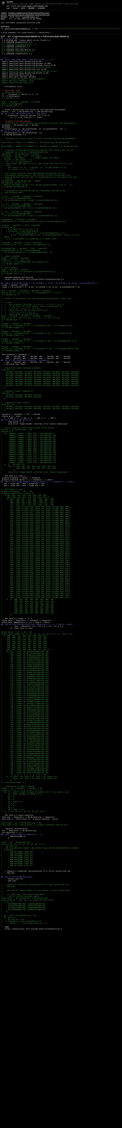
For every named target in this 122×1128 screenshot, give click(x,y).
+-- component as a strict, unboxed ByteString (24, 182)
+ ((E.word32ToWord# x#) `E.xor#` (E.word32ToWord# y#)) (29, 259)
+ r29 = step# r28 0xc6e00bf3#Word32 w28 (24, 852)
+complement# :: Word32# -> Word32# (18, 264)
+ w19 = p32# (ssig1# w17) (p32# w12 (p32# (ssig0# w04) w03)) (35, 619)
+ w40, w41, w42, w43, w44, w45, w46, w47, (24, 780)
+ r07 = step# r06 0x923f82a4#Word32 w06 (24, 801)
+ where (5, 285)
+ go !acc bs (7, 1109)
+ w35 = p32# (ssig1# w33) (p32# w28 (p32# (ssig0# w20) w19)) (35, 656)
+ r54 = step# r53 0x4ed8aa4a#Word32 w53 (24, 910)
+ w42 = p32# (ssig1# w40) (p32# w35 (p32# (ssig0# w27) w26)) (35, 672)
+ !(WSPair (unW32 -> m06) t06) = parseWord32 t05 (28, 537)
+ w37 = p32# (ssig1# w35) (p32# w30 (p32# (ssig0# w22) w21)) (35, 661)
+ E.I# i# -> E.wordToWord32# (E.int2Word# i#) (24, 315)
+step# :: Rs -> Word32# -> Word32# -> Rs (21, 952)
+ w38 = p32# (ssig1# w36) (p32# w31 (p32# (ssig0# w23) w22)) (35, 663)
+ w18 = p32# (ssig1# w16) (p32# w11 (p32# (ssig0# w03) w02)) (35, 616)
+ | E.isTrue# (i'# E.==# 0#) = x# (19, 276)
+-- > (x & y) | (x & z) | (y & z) (20, 371)
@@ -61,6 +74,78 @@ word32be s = (17, 157)
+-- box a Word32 (9, 322)
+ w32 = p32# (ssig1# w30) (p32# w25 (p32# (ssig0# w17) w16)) (35, 649)
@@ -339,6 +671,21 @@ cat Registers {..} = (22, 1008)
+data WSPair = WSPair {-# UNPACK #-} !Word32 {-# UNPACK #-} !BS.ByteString (39, 175)
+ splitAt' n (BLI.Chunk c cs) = (17, 192)
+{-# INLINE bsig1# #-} (12, 404)
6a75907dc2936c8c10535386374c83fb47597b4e (29, 17)
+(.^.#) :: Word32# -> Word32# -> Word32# (21, 255)
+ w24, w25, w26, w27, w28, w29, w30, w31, (24, 775)
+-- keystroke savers (11, 110)
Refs (23, 9)
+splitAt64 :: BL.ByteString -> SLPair (20, 185)
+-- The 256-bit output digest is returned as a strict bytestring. (35, 1076)
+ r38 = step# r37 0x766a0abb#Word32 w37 (24, 873)
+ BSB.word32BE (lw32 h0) (17, 1029)
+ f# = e (7, 966)
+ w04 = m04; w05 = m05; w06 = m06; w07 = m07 (27, 605)
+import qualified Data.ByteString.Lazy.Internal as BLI (29, 84)
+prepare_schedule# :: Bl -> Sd (16, 593)
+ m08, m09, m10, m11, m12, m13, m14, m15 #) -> (27, 600)
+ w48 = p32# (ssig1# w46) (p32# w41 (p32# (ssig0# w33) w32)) (35, 686)
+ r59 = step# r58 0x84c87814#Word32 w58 (24, 922)
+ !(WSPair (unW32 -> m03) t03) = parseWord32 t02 (28, 530)
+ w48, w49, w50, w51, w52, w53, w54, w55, (24, 782)
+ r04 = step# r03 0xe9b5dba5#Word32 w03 (24, 794)
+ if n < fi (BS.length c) (16, 194)
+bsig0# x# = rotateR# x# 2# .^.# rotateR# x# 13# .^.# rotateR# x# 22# (36, 392)
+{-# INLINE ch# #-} (11, 355)
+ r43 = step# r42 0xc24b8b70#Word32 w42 (24, 885)
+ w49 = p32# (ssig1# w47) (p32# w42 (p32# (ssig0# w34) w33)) (35, 689)
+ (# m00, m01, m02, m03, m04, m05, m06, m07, (24, 598)
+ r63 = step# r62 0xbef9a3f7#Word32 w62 (24, 931)
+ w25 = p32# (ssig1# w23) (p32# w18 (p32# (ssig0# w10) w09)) (35, 633)
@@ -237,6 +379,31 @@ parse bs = (17, 507)
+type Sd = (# (7, 446)
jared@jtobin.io (30, 19)
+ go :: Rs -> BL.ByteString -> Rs (18, 1106)
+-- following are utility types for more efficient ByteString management (38, 166)
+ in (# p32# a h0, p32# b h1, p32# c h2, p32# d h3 (29, 938)
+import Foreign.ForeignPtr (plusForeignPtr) (23, 94)
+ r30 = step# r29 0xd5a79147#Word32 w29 (24, 854)
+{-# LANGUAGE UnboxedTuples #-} (17, 61)
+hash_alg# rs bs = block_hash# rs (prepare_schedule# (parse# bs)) (34, 997)
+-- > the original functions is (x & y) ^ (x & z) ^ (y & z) (32, 367)
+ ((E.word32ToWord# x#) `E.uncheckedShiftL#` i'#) (33, 280)
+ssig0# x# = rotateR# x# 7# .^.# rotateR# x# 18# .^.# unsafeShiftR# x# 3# (39, 411)
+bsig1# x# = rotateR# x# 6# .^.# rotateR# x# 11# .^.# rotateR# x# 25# (36, 402)
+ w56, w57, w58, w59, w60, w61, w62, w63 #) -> (27, 784)
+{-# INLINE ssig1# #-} (12, 423)
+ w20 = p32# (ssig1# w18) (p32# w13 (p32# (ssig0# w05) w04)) (35, 621)
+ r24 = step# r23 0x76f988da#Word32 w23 (24, 840)
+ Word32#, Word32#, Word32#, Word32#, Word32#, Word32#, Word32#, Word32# (40, 448)
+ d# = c (7, 971)
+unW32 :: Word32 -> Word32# (15, 311)
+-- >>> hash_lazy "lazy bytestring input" (23, 1081)
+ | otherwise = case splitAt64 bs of (21, 1113)
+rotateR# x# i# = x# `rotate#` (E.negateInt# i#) (26, 294)
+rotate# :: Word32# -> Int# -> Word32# (20, 271)
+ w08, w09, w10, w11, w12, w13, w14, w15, (24, 770)
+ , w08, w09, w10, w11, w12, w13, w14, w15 (27, 726)
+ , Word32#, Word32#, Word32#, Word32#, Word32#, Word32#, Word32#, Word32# (40, 451)
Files (15, 9)
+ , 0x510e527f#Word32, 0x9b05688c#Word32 (23, 1097)
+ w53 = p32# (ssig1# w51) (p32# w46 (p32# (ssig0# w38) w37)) (35, 698)
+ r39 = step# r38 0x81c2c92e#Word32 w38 (24, 875)
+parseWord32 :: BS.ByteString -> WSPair (21, 217)
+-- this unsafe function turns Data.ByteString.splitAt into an (33, 208)
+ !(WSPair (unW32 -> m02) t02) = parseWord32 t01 (28, 528)
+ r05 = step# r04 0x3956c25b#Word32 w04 (24, 796)
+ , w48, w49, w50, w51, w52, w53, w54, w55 (27, 738)
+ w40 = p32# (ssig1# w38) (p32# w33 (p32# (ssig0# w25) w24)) (35, 668)
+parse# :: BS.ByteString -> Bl (16, 518)
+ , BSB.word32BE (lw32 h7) (17, 1046)
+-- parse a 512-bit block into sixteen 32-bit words (27, 516)
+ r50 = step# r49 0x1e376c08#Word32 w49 (24, 901)
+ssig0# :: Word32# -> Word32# (16, 409)
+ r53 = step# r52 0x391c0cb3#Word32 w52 (24, 908)
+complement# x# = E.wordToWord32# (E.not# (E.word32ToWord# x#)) (33, 266)
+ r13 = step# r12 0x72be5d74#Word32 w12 (24, 815)
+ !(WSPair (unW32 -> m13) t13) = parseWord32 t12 (28, 553)
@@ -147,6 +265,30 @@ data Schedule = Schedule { (25, 434)
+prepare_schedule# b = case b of (17, 595)
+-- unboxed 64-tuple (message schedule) (21, 444)
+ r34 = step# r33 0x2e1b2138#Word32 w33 (24, 864)
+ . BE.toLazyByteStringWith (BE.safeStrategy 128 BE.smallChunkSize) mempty (40, 1025)
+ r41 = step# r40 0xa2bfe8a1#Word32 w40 (24, 880)
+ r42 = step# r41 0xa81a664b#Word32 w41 (24, 882)
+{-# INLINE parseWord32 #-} (15, 224)
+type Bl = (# (7, 488)
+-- (2, 362)
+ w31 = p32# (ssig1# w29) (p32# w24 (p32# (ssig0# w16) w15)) (35, 647)
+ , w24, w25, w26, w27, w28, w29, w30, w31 (27, 731)
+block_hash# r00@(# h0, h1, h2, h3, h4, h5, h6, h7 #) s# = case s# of (36, 766)
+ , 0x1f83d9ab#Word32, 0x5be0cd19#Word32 (23, 1099)
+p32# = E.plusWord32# (12, 124)
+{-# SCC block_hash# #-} (13, 945)
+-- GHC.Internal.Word (12, 231)
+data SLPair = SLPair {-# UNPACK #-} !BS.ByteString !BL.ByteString (35, 171)
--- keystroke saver (11, 108)
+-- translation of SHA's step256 (17, 950)
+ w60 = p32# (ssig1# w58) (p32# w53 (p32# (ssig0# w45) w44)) (35, 714)
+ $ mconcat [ (8, 1027)
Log (8, 9)
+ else (5, 199)
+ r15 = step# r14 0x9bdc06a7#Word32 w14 (24, 819)
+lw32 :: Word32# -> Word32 (14, 325)
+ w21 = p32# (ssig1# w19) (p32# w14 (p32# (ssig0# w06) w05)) (35, 623)
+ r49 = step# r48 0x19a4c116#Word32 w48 (24, 899)
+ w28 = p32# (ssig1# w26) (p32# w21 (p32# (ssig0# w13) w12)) (35, 640)
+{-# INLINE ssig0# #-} (12, 413)
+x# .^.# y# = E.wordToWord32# (16, 257)
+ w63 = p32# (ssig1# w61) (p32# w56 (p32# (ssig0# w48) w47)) (35, 721)
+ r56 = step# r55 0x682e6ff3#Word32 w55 (24, 915)
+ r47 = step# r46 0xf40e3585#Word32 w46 (24, 894)
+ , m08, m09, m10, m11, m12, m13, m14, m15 (28, 565)
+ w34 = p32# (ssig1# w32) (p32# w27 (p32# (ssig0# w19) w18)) (35, 654)
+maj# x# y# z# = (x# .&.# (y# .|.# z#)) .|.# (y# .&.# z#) (30, 383)
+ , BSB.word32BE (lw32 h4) (17, 1039)
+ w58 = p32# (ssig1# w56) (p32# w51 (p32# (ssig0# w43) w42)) (35, 710)
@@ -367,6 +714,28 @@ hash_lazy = (17, 1060)
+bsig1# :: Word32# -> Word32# (16, 399)
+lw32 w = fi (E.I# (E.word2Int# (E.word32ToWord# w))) (28, 327)
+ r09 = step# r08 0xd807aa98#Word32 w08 (24, 805)
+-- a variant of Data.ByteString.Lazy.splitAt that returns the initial (37, 180)
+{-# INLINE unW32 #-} (12, 318)
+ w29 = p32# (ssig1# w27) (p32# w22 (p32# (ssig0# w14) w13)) (35, 642)
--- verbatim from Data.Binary (16, 145)
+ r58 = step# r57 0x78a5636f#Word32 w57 (24, 920)
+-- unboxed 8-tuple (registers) (17, 472)
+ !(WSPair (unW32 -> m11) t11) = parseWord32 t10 (28, 549)
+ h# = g (7, 962)
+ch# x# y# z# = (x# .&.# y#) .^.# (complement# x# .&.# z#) (31, 353)
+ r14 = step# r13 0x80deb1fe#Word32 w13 (24, 817)
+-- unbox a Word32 (10, 308)
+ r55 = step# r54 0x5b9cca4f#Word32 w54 (24, 913)
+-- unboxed (6, 215)
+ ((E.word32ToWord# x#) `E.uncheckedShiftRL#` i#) (27, 304)
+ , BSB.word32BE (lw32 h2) (17, 1034)
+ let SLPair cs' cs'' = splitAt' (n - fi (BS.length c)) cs (33, 201)
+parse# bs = (7, 521)
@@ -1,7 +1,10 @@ (9, 45)
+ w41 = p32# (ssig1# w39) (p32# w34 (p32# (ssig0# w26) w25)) (35, 670)
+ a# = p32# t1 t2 (12, 978)
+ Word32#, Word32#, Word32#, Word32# (21, 476)
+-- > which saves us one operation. (20, 378)
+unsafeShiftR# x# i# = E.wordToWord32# (20, 301)
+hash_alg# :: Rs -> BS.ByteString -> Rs (21, 994)
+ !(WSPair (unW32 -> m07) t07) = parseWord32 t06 (28, 539)
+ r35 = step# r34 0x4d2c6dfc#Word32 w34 (24, 866)
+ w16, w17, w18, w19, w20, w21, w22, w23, (24, 773)
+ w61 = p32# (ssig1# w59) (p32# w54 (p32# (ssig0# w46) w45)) (35, 717)
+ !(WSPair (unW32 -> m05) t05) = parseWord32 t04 (28, 535)
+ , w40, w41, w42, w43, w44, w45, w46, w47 (27, 735)
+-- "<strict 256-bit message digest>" (21, 1083)
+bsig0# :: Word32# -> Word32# (16, 390)
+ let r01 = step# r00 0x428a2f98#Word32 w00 (24, 787)
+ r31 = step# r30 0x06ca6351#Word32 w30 (24, 857)
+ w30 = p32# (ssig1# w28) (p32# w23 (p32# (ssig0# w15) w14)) (35, 644)
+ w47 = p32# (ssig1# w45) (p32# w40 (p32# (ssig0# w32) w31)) (35, 684)
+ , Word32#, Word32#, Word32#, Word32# (21, 479)
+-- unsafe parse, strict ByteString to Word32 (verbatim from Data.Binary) (39, 147)
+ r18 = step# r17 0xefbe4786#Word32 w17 (24, 826)
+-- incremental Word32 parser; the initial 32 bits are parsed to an (35, 210)
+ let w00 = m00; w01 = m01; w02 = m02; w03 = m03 (27, 602)
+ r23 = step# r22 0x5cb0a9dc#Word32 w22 (24, 838)
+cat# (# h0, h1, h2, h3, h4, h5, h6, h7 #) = (23, 1020)
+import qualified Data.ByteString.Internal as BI (26, 80)
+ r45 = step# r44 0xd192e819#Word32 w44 (24, 889)
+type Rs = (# (7, 474)
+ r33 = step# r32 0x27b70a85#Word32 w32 (24, 861)
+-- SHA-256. (8, 1071)
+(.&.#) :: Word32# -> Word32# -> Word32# (21, 236)
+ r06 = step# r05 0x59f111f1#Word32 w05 (24, 798)
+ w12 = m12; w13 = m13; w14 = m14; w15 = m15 (27, 609)
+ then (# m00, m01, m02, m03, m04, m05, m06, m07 (28, 563)
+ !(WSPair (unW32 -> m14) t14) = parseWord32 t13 (28, 556)
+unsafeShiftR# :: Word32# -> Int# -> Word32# (23, 299)
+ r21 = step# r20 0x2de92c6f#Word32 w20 (24, 833)
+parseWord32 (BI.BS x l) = (14, 220)
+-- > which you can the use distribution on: (24, 374)
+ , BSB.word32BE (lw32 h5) (17, 1041)
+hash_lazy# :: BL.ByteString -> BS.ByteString (24, 1085)
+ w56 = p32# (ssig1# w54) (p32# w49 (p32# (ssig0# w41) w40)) (35, 705)
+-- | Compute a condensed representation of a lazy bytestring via (34, 1069)
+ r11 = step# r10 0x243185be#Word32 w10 (24, 810)
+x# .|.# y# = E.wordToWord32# (16, 248)
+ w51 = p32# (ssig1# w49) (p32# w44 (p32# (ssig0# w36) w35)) (35, 693)
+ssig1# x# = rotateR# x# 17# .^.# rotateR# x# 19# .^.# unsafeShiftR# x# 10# (40, 420)
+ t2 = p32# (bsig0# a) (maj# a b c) (21, 959)
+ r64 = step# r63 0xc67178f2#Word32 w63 (24, 934)
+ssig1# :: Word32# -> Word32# (16, 418)
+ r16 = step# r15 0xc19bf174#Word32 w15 (24, 822)
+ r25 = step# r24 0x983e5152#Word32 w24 (24, 843)
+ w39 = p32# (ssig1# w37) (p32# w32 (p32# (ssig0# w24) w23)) (35, 665)
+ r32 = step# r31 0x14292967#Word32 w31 (24, 859)
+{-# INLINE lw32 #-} (11, 329)
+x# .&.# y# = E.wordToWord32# (16, 238)
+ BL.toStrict (9, 1022)
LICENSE (41, 9)
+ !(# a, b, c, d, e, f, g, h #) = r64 (23, 936)
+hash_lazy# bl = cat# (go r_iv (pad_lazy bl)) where (27, 1088)
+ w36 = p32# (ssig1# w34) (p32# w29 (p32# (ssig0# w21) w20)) (35, 658)
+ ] (5, 1048)
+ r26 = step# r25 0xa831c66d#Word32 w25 (24, 845)
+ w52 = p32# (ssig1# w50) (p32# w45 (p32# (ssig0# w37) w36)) (35, 696)
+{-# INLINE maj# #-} (11, 385)
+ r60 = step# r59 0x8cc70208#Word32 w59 (24, 924)
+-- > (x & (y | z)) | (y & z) (18, 376)
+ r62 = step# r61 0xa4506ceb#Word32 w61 (24, 929)
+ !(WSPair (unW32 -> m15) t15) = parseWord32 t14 (28, 558)
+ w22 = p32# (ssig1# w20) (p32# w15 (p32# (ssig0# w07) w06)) (35, 626)
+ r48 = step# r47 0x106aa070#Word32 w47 (24, 896)
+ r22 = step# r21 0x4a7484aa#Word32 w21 (24, 836)
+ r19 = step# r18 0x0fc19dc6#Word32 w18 (24, 829)
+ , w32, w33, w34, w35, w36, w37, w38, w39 (27, 733)
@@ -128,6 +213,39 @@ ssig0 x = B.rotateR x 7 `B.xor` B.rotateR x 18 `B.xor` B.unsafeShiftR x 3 (49, 341)
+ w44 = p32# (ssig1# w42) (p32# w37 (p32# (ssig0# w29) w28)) (35, 677)
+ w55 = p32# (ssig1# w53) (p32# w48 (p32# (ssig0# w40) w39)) (35, 703)
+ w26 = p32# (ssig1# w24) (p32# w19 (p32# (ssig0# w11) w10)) (35, 635)
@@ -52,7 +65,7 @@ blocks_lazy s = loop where (23, 136)
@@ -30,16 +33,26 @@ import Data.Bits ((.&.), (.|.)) (27, 70)
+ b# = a (7, 976)
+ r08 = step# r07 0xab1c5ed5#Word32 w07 (24, 803)
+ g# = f (7, 964)
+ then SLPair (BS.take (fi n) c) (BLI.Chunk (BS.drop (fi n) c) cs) (36, 196)
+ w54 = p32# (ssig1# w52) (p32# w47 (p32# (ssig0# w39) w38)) (35, 700)
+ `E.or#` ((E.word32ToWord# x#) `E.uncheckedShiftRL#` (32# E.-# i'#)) (40, 283)
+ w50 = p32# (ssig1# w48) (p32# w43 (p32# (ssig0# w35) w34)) (35, 691)
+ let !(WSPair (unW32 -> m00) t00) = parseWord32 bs (28, 523)
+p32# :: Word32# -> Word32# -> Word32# (20, 122)
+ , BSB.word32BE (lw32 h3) (17, 1036)
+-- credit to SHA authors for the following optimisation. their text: (36, 360)
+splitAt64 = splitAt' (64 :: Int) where (21, 187)
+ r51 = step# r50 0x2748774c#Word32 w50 (24, 903)
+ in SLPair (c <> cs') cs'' (18, 203)
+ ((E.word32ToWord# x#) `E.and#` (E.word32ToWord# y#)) (29, 241)
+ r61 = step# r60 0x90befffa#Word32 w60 (24, 927)
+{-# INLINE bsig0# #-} (12, 395)
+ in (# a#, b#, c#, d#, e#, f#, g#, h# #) (23, 980)
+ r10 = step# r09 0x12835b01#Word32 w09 (24, 808)
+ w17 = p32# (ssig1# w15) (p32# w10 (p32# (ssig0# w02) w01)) (35, 614)
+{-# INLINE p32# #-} (11, 126)
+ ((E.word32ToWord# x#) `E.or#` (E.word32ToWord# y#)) (29, 250)
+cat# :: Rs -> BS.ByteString (15, 1018)
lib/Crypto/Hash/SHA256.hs (17, 34)
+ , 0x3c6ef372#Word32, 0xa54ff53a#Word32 (23, 1095)
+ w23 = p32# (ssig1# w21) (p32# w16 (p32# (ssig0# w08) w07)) (35, 628)
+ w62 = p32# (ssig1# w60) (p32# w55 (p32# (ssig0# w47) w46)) (35, 719)
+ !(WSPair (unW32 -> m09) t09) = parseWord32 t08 (28, 544)
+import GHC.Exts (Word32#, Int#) (17, 96)
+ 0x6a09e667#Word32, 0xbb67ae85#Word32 (23, 1092)
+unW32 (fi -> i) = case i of (15, 313)
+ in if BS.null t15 (13, 560)
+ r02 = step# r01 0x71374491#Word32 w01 (24, 789)
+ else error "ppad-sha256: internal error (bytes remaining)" (34, 570)
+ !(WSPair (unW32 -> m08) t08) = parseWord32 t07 (28, 542)
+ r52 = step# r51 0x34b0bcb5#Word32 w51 (24, 906)
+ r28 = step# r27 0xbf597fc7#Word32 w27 (24, 850)
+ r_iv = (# (7, 1090)
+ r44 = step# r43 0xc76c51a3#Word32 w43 (24, 887)
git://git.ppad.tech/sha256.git (32, 7)
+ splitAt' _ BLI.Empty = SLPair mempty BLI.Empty (30, 189)
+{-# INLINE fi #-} (10, 117)
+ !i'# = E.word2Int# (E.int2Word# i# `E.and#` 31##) (29, 287)
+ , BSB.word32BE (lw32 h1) (17, 1032)
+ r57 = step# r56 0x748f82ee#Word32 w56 (24, 917)
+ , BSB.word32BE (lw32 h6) (17, 1043)
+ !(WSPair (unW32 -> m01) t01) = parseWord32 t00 (28, 525)
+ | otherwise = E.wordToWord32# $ (19, 278)
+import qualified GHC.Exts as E (17, 98)
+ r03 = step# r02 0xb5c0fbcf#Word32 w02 (24, 791)
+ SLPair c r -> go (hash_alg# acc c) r (24, 1116)
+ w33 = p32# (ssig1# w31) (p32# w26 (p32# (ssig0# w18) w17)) (35, 651)
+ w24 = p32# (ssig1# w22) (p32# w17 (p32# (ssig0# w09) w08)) (35, 630)
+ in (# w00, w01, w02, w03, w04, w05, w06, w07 (27, 724)
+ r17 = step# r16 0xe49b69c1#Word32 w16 (24, 824)
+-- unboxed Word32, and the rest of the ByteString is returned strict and (39, 213)
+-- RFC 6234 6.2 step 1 (13, 591)
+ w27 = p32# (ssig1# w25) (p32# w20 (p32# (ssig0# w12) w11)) (35, 637)
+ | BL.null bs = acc (13, 1111)
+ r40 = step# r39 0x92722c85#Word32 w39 (24, 878)
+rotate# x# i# (8, 273)
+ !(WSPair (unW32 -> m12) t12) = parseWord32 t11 (28, 551)
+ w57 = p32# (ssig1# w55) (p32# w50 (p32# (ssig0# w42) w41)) (35, 707)
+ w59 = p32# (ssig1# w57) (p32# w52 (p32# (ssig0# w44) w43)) (35, 712)
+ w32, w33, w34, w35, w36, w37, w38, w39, (24, 777)
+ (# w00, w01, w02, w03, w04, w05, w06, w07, (24, 768)
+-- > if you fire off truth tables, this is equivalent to (31, 369)
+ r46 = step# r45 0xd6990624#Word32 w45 (24, 892)
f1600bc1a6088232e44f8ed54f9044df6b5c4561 (29, 15)
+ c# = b (7, 973)
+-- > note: (6, 364)
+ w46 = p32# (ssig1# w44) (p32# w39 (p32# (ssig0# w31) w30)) (35, 682)
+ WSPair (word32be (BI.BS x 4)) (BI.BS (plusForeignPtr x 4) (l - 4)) (36, 222)
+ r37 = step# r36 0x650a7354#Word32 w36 (24, 871)
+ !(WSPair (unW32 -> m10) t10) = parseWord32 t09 (28, 546)
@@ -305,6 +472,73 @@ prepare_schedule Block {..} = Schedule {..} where (37, 581)
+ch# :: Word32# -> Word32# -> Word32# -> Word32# (26, 350)
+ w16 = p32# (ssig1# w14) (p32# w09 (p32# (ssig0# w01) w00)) (35, 612)
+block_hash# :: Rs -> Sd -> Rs (16, 763)
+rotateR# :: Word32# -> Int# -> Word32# (21, 292)
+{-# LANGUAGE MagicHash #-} (15, 56)
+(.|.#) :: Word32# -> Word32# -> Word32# (21, 245)
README (31, 9)
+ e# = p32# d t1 (12, 969)
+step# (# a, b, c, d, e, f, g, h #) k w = (22, 955)
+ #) (3, 467)
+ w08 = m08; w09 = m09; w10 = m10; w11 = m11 (27, 607)
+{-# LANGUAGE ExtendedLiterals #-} (18, 52)
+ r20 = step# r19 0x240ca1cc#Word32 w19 (24, 831)
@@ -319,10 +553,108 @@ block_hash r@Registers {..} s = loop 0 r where (36, 754)
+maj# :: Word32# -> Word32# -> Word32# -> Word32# (26, 381)
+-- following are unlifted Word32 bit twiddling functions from (33, 229)
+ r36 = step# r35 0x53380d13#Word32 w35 (24, 868)
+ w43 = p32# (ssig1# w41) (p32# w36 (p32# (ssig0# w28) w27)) (35, 675)
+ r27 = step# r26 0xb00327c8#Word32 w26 (24, 847)
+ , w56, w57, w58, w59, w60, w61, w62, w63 (27, 740)
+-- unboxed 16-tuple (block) (15, 486)
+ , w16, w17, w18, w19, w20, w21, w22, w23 (27, 728)
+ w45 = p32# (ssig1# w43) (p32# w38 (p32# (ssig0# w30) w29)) (35, 679)
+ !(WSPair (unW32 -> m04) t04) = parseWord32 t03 (28, 532)
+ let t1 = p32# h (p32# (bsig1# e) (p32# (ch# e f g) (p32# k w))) (35, 957)
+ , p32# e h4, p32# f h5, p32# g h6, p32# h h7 (29, 941)
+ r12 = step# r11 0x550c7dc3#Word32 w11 (24, 812)
